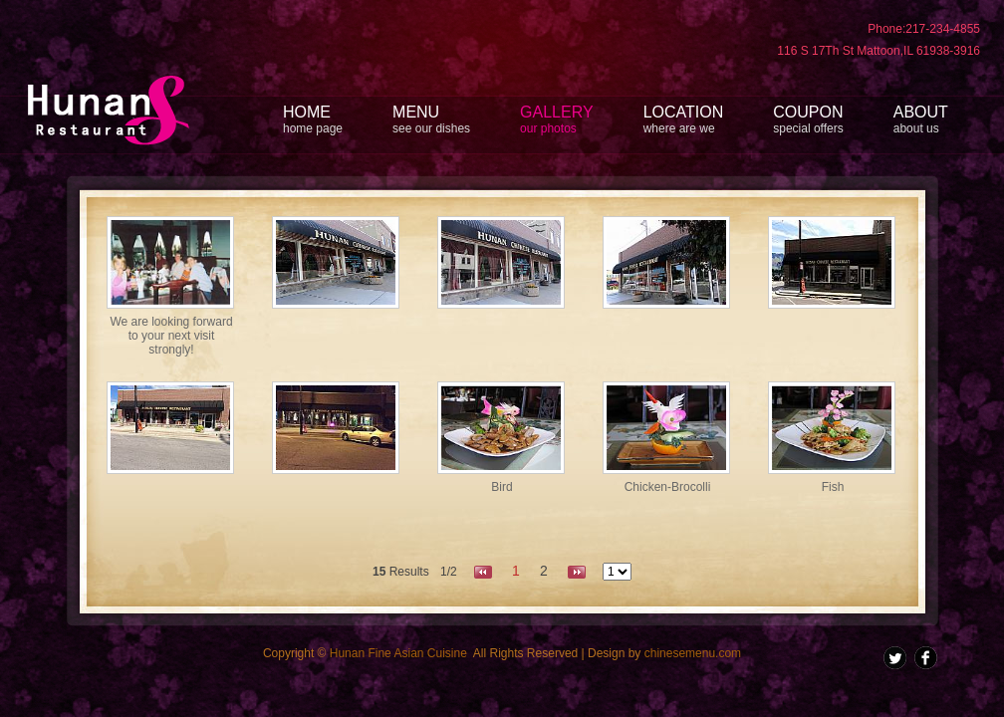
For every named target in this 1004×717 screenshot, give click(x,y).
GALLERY (557, 119)
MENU (431, 119)
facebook (925, 657)
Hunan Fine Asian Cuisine (398, 653)
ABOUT (920, 119)
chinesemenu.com (692, 653)
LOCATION (683, 119)
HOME (313, 119)
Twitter (894, 657)
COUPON (808, 119)
